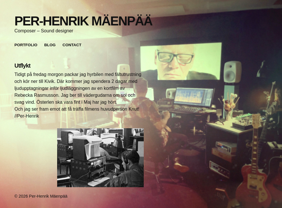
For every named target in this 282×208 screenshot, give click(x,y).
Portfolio (25, 45)
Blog (49, 45)
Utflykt (22, 65)
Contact (72, 45)
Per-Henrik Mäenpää (83, 21)
